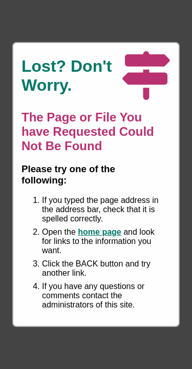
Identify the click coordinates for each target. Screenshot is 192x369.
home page (99, 232)
